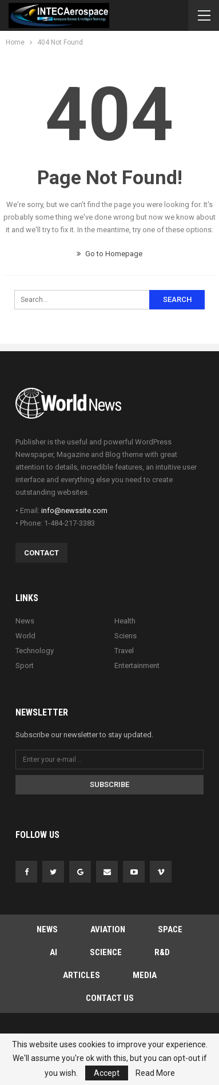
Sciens (125, 635)
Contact (41, 553)
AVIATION (107, 929)
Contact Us (110, 998)
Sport (24, 665)
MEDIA (145, 975)
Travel (124, 650)
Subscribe (109, 784)
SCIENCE (106, 952)
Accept (107, 1073)
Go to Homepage (109, 253)
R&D (162, 952)
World (25, 635)
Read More (155, 1073)
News (24, 621)
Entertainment (137, 665)
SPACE (170, 929)
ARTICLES (81, 975)
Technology (34, 650)
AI (53, 952)
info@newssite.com (74, 510)
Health (125, 621)
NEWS (47, 929)
